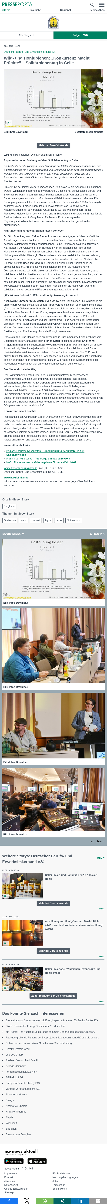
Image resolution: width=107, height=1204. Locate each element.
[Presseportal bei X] (25, 1168)
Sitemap (9, 1192)
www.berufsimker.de (16, 477)
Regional (65, 10)
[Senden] (98, 1201)
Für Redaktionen (61, 1173)
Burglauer (9, 506)
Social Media (59, 1188)
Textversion (58, 1185)
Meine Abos (97, 10)
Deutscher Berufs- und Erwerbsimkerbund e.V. (30, 51)
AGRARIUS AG (14, 1077)
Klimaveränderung (16, 1111)
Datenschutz (11, 1185)
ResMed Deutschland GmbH (22, 1060)
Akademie (10, 1181)
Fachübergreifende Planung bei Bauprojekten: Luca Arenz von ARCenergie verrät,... (53, 1037)
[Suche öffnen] (92, 5)
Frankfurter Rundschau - (38, 458)
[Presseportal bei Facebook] (21, 1168)
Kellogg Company (16, 1066)
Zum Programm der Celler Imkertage (53, 995)
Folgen (80, 35)
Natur (24, 520)
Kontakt (8, 1177)
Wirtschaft (11, 1123)
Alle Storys (27, 35)
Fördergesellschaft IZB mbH (21, 1071)
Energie (10, 1100)
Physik (9, 1117)
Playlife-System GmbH (18, 1049)
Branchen (11, 1128)
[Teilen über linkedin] (80, 1201)
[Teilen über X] (27, 1201)
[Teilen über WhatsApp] (45, 1201)
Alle (100, 857)
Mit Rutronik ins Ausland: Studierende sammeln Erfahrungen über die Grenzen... (51, 1032)
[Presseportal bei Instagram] (30, 1168)
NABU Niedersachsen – (41, 462)
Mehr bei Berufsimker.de (53, 145)
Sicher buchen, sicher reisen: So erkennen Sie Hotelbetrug (39, 1043)
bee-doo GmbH (14, 1054)
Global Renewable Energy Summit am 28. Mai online (35, 1026)
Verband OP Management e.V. (23, 1089)
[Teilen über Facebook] (9, 1201)
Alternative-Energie (16, 1106)
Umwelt (36, 520)
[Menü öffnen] (102, 5)
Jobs (55, 1181)
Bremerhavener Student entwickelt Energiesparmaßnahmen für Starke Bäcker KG (52, 1020)
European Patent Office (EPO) (23, 1083)
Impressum (10, 1173)
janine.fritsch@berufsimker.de (20, 468)
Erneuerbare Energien (18, 1134)
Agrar (48, 520)
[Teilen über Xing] (62, 1201)
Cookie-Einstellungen (16, 1188)
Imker (59, 520)
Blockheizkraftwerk (16, 1094)
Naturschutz (73, 520)
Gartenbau (10, 520)
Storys (6, 10)
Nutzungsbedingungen (65, 1177)
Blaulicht (35, 10)
